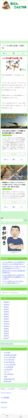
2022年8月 (6, 331)
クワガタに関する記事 (9, 362)
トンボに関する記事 (7, 135)
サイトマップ (4, 407)
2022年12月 (6, 321)
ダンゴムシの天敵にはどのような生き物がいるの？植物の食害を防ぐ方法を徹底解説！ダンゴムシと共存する (13, 276)
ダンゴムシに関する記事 (9, 364)
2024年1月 (6, 309)
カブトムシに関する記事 (9, 357)
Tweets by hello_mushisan (7, 343)
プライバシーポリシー (6, 392)
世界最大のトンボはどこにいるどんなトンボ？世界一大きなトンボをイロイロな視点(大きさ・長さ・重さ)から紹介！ (14, 184)
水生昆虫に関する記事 (9, 379)
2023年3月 (6, 316)
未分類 (5, 376)
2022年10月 (6, 326)
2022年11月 (6, 323)
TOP (8, 389)
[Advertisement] (14, 27)
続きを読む (18, 154)
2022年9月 (6, 328)
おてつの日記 (7, 352)
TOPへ (21, 416)
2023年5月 (6, 311)
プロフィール (7, 371)
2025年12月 (6, 302)
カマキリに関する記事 (9, 359)
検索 (2, 218)
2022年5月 (6, 333)
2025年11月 (6, 304)
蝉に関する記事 (7, 381)
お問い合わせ (4, 402)
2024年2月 (6, 307)
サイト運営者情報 (5, 397)
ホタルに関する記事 (8, 374)
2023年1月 (6, 319)
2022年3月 (6, 338)
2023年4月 (6, 314)
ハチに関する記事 (8, 369)
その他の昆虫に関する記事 (10, 355)
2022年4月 (6, 335)
